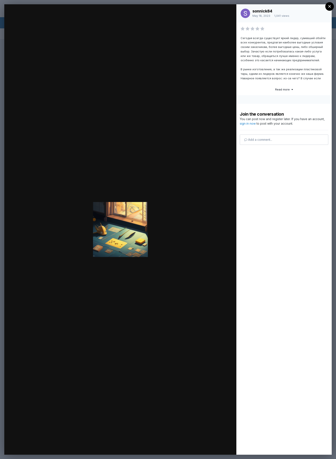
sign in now (248, 123)
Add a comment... (258, 139)
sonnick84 (262, 11)
